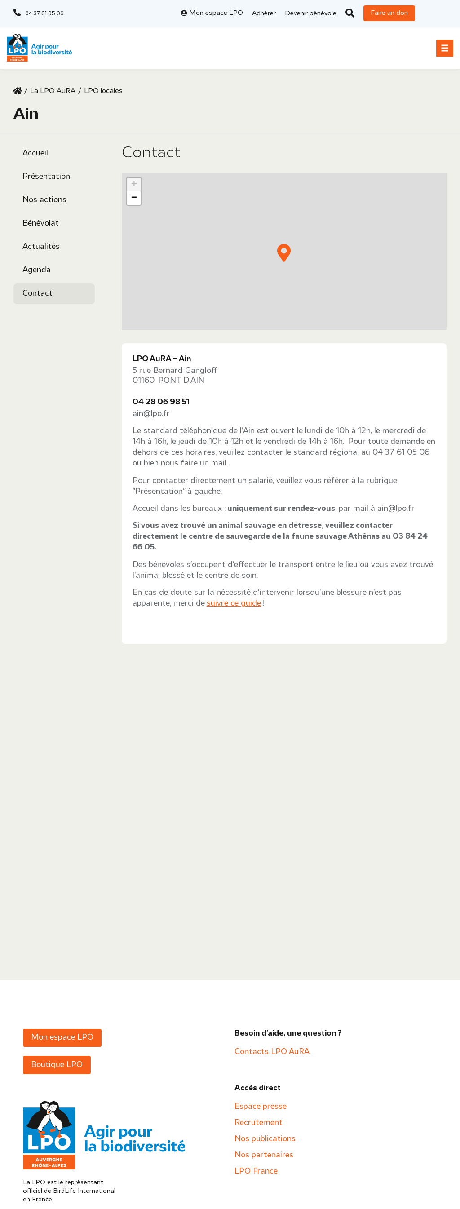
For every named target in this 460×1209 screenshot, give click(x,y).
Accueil (35, 153)
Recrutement (258, 1123)
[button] (444, 48)
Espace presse (260, 1106)
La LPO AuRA (52, 91)
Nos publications (265, 1139)
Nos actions (44, 200)
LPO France (256, 1171)
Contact (37, 293)
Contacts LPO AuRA (272, 1052)
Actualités (41, 247)
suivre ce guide (234, 603)
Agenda (36, 270)
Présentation (46, 176)
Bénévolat (40, 223)
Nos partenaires (263, 1155)
